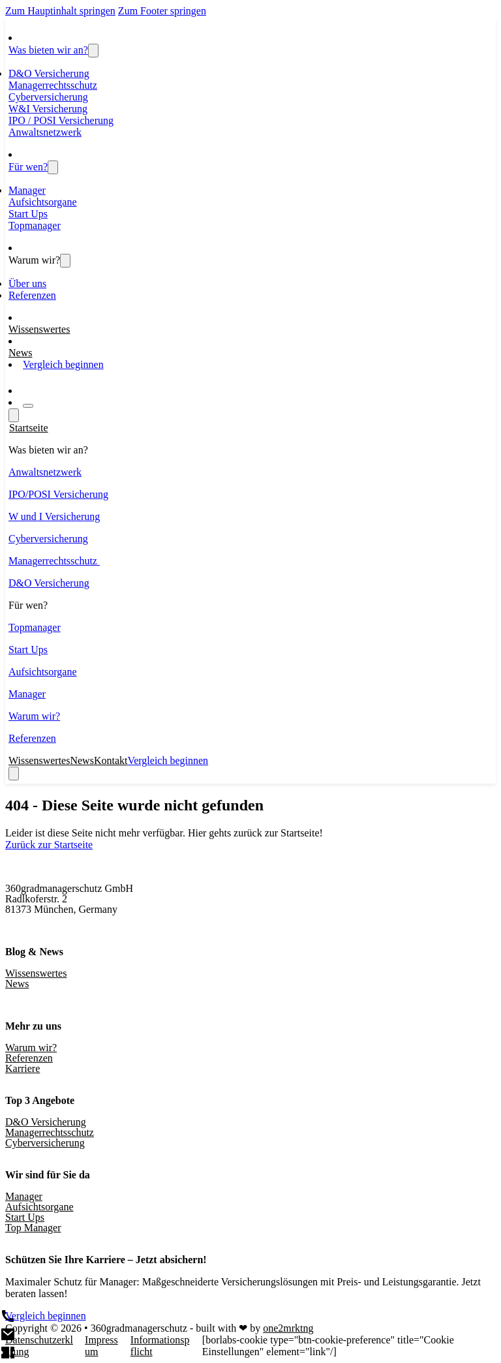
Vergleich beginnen (63, 364)
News (17, 983)
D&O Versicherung (48, 73)
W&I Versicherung (47, 108)
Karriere (22, 1068)
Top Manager (33, 1227)
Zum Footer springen (162, 10)
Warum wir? (34, 260)
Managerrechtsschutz (52, 85)
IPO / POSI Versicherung (61, 120)
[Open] (28, 406)
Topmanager (34, 225)
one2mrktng (288, 1328)
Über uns (27, 283)
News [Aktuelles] (20, 352)
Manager (27, 190)
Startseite (28, 427)
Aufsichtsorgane (42, 201)
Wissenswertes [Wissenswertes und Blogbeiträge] (39, 329)
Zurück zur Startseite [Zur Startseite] (49, 844)
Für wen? (28, 166)
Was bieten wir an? (48, 49)
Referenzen (32, 295)
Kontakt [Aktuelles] (111, 760)
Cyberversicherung (48, 96)
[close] (13, 773)
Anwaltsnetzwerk (45, 132)
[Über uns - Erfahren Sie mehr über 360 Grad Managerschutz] (65, 261)
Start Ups (28, 213)
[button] (250, 450)
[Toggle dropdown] (93, 50)
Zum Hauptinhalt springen (60, 10)
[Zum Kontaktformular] (33, 390)
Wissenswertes (36, 973)
